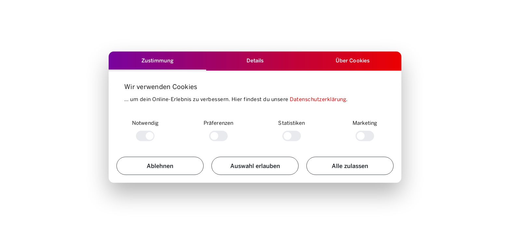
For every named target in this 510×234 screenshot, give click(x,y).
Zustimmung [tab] (157, 60)
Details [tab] (255, 60)
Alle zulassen (350, 166)
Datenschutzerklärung (318, 99)
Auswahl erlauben (255, 166)
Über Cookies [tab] (352, 60)
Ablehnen (160, 166)
